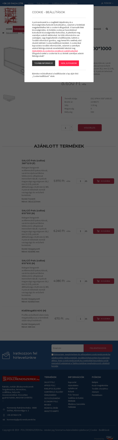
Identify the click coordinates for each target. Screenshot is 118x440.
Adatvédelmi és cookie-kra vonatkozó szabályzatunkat (55, 51)
